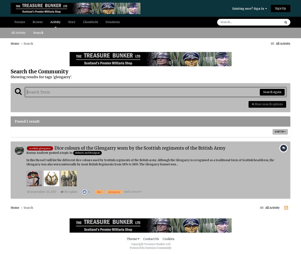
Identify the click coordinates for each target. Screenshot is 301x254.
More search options (267, 104)
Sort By (280, 131)
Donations (113, 22)
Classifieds (90, 22)
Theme (133, 239)
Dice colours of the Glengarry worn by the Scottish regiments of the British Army (140, 148)
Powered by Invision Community (150, 247)
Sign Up (280, 8)
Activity (55, 24)
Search (38, 33)
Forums (19, 22)
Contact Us (151, 239)
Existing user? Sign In (249, 8)
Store (71, 22)
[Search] (237, 22)
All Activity (18, 33)
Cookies (168, 239)
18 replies (69, 192)
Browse (38, 22)
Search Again (272, 92)
